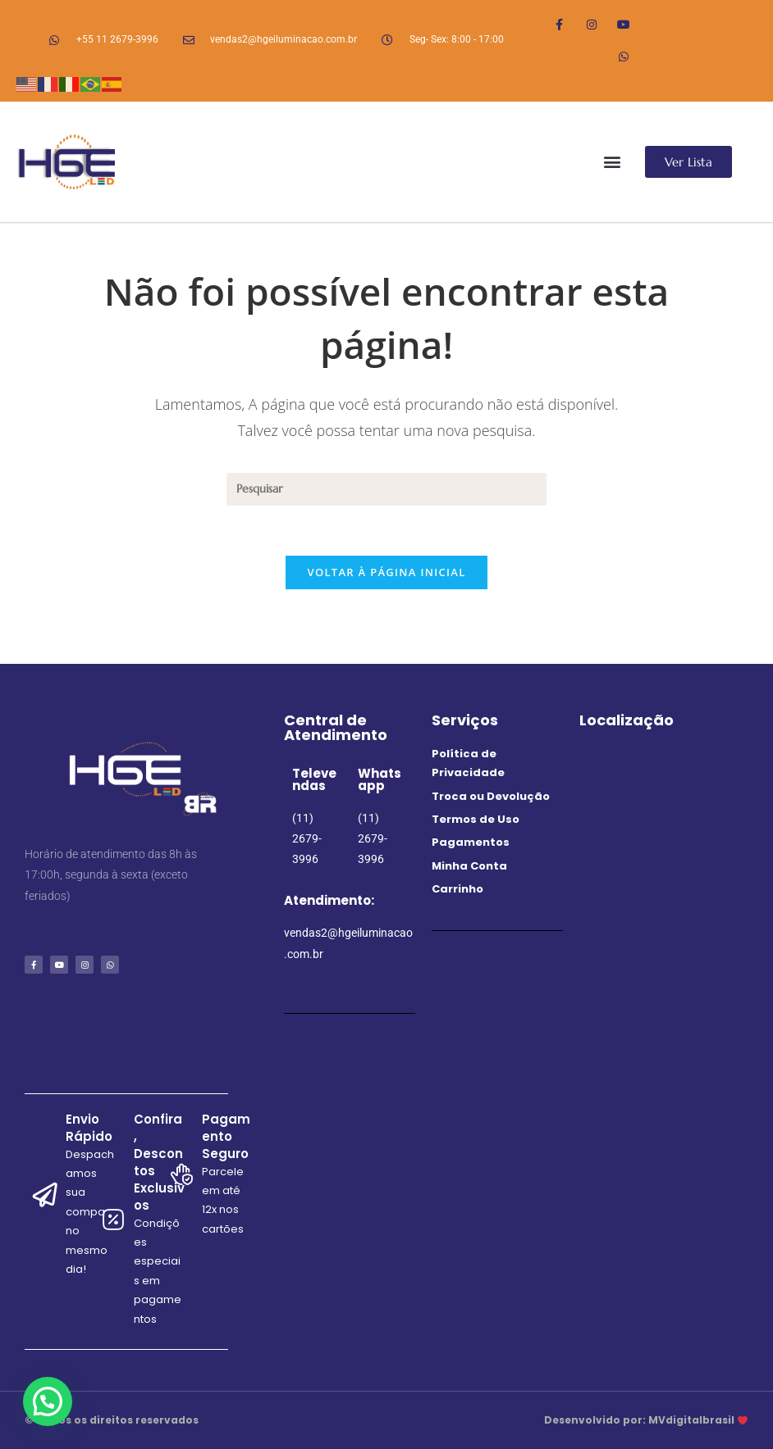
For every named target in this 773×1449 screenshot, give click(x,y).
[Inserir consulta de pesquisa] (386, 489)
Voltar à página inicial (386, 572)
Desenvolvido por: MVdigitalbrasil (646, 1420)
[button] (612, 161)
